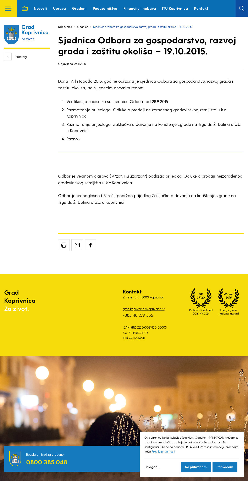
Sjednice (82, 26)
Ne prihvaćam (196, 467)
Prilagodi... (152, 467)
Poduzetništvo (105, 8)
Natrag (21, 57)
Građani (79, 8)
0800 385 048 (46, 462)
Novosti (40, 8)
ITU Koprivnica (175, 8)
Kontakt (201, 8)
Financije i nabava (139, 8)
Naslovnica (25, 8)
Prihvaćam (225, 467)
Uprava (59, 8)
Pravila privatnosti (163, 451)
